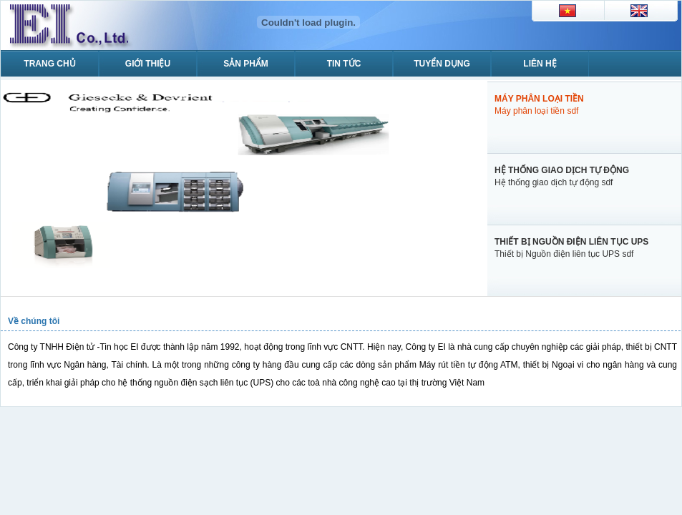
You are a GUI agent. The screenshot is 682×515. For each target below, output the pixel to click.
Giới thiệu (147, 64)
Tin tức (344, 64)
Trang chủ (49, 64)
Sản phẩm (245, 64)
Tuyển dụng (442, 64)
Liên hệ (539, 64)
